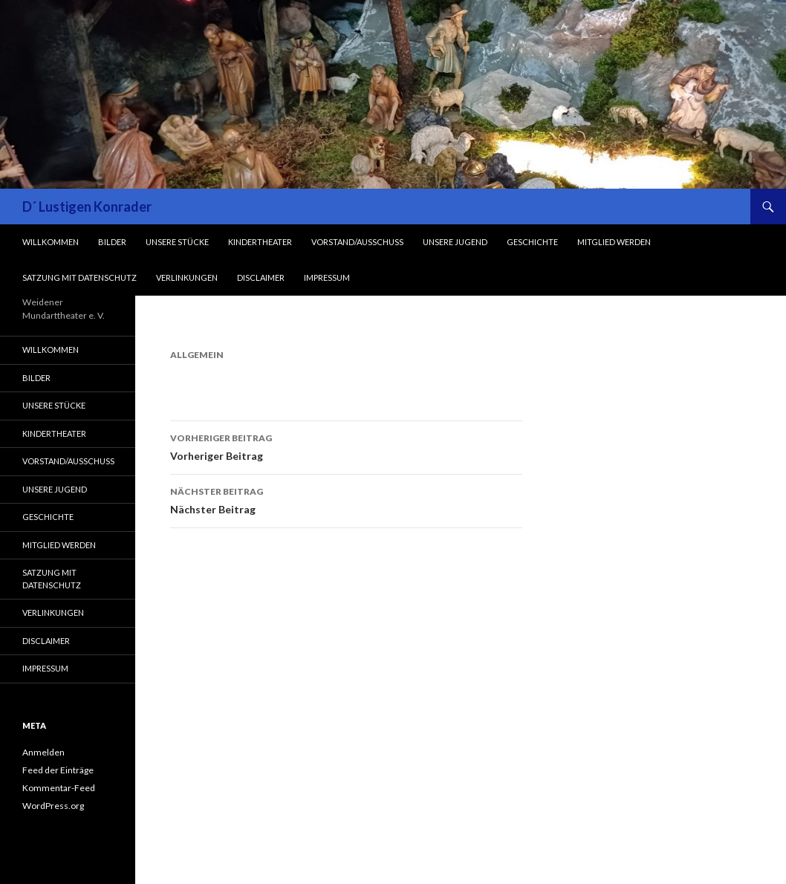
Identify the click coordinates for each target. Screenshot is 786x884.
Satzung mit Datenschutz (79, 277)
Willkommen (50, 242)
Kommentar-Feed (58, 787)
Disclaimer (261, 277)
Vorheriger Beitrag (346, 445)
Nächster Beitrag (346, 499)
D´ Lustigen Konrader (87, 206)
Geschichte (532, 242)
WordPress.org (53, 805)
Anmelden (43, 752)
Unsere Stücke (177, 242)
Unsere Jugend (455, 242)
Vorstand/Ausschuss (357, 242)
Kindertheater (260, 242)
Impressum (327, 277)
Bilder (112, 242)
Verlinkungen (187, 277)
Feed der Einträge (58, 770)
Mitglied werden (614, 242)
